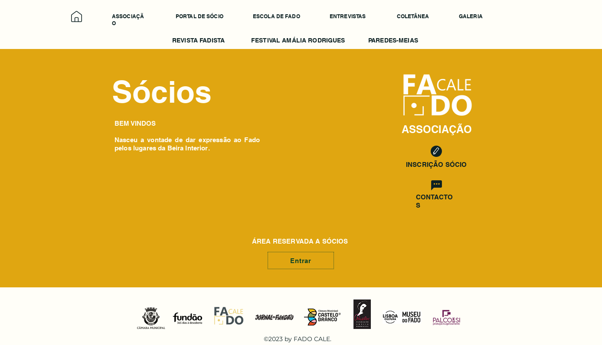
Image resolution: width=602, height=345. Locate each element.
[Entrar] (301, 260)
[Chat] (436, 185)
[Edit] (436, 151)
